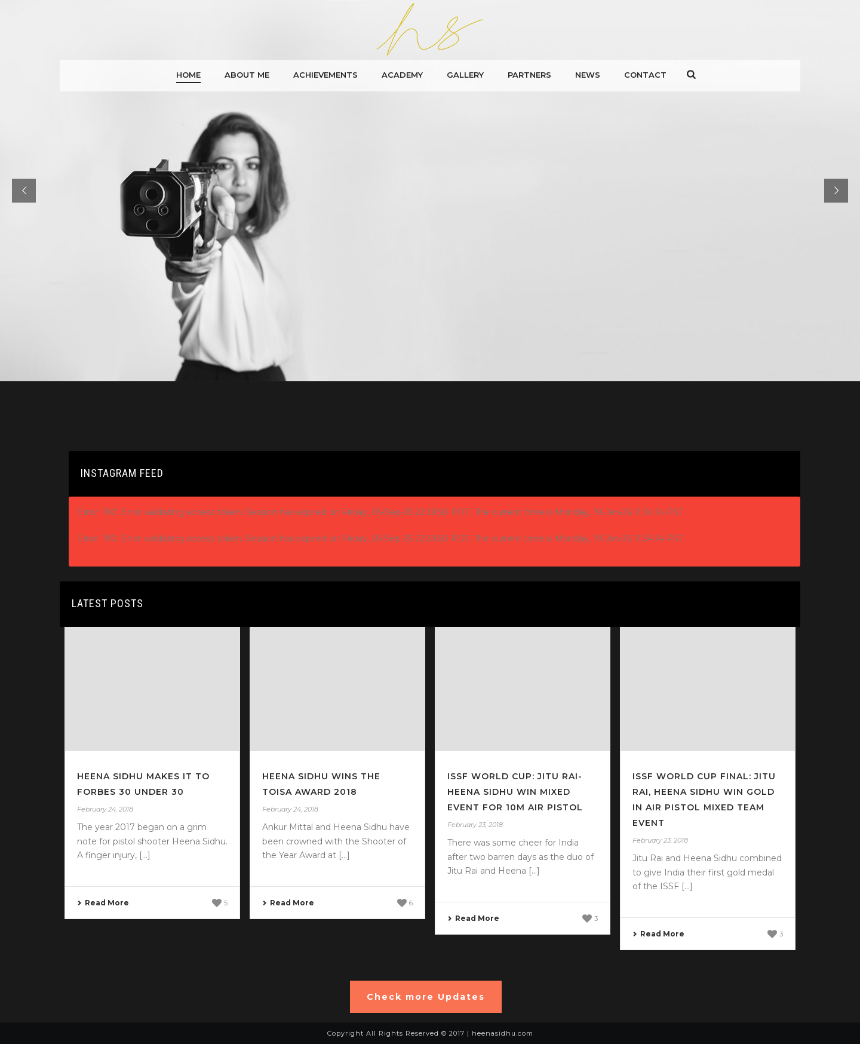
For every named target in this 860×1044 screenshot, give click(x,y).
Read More (103, 902)
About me (247, 74)
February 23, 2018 (475, 824)
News (587, 74)
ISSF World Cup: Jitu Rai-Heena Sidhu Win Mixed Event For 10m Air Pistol (515, 792)
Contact (645, 74)
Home (188, 74)
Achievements (325, 74)
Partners (529, 74)
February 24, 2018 (105, 809)
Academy (402, 74)
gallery (465, 74)
